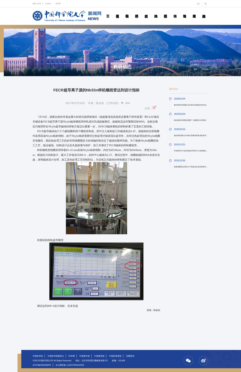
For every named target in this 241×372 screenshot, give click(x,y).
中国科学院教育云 (55, 356)
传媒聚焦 (194, 11)
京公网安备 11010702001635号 (70, 365)
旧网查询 (130, 356)
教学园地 (127, 11)
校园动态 (165, 11)
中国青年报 (84, 356)
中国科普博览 (115, 356)
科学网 (72, 356)
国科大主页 (37, 4)
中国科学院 (38, 356)
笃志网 (57, 4)
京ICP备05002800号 (42, 365)
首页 (107, 11)
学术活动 (175, 11)
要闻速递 (117, 11)
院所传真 (146, 11)
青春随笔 (184, 11)
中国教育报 (99, 356)
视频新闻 (203, 11)
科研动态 (136, 11)
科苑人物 (155, 11)
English (48, 4)
